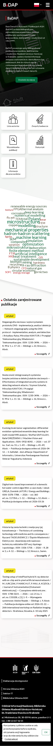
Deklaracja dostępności (15, 680)
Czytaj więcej (11, 739)
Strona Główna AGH (13, 688)
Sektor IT (8, 693)
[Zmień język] (38, 5)
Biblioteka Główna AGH (15, 698)
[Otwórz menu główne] (48, 5)
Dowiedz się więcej (26, 80)
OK (46, 732)
